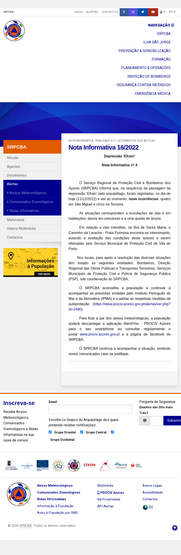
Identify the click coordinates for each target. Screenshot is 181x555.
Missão (13, 158)
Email (91, 406)
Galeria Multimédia (21, 228)
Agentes (13, 167)
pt (172, 12)
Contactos (110, 12)
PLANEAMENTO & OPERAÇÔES (146, 68)
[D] (148, 507)
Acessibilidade (153, 492)
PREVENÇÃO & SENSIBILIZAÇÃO (145, 51)
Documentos (17, 175)
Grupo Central (96, 432)
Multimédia (15, 220)
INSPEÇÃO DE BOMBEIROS (149, 76)
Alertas (92, 12)
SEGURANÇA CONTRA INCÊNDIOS (144, 85)
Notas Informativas (23, 211)
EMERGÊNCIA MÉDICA (153, 93)
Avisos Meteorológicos (26, 193)
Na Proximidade (108, 499)
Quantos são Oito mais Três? (156, 410)
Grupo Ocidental (62, 439)
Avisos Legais (152, 486)
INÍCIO (78, 12)
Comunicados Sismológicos (30, 202)
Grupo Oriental (65, 432)
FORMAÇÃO (161, 59)
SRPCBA (8, 12)
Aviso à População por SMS (57, 513)
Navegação (161, 25)
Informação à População (55, 506)
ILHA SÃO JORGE (157, 42)
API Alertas (105, 506)
